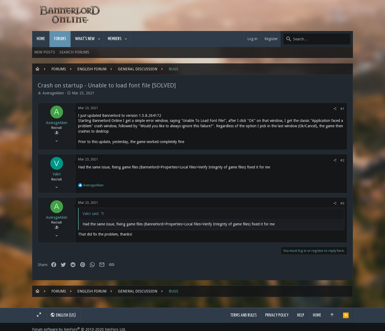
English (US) (63, 315)
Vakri (57, 174)
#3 (342, 203)
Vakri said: (91, 213)
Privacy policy (276, 315)
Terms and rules (243, 315)
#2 (342, 160)
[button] (99, 39)
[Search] (316, 39)
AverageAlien (53, 93)
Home (317, 315)
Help (300, 315)
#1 (342, 109)
